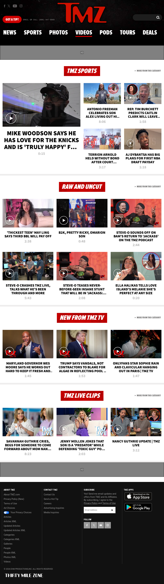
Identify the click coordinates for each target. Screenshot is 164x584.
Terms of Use (10, 503)
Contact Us (49, 494)
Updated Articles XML (14, 530)
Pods (106, 33)
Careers (47, 503)
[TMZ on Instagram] (21, 6)
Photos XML (10, 557)
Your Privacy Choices (18, 512)
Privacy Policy (91, 503)
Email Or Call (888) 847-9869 (38, 20)
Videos (83, 33)
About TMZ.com (12, 494)
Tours (127, 33)
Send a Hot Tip (51, 499)
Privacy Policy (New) (14, 499)
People (7, 548)
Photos (58, 33)
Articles (7, 517)
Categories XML (12, 539)
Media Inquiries (51, 512)
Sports (33, 33)
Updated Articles (12, 526)
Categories (9, 535)
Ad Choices (9, 508)
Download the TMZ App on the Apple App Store (138, 496)
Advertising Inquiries (54, 508)
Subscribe (112, 510)
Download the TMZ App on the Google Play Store (138, 507)
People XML (10, 552)
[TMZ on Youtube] (15, 6)
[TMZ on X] (9, 6)
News (9, 33)
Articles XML (10, 521)
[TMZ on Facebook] (4, 6)
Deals (150, 33)
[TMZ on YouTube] (101, 525)
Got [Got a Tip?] (12, 20)
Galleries (8, 543)
